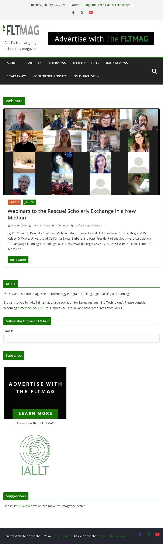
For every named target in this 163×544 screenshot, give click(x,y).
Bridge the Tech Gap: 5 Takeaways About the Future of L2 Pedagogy (106, 7)
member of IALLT (32, 308)
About (12, 63)
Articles (35, 63)
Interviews (57, 63)
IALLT (33, 302)
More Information (112, 536)
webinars (96, 225)
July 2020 (29, 202)
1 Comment (60, 225)
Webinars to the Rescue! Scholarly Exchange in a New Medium (72, 214)
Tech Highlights (86, 63)
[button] (19, 63)
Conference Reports (50, 76)
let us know (22, 506)
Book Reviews (117, 63)
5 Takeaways (17, 76)
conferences (81, 225)
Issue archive (84, 76)
